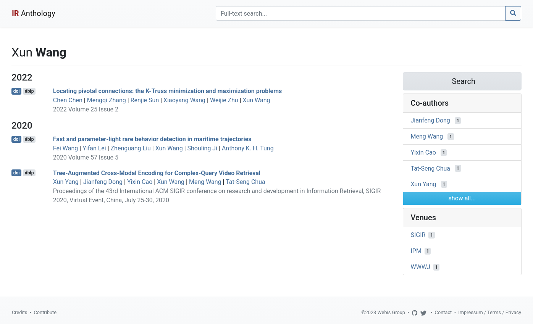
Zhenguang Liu (131, 148)
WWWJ (420, 267)
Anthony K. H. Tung (248, 148)
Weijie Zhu (224, 100)
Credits (19, 312)
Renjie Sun (145, 100)
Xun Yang (66, 181)
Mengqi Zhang (106, 100)
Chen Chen (67, 100)
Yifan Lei (94, 148)
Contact (443, 312)
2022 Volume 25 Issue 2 (85, 109)
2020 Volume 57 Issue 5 (85, 157)
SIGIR (418, 235)
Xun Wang (256, 100)
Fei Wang (65, 148)
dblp (29, 91)
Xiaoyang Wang (184, 100)
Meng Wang (205, 181)
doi (16, 91)
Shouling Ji (202, 148)
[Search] (361, 13)
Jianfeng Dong (103, 181)
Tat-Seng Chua (245, 181)
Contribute (45, 312)
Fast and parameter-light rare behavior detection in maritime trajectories (152, 139)
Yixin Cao (139, 181)
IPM (416, 251)
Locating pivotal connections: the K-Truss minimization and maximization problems (167, 91)
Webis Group (391, 312)
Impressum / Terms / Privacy (489, 312)
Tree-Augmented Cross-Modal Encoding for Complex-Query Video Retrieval (156, 172)
